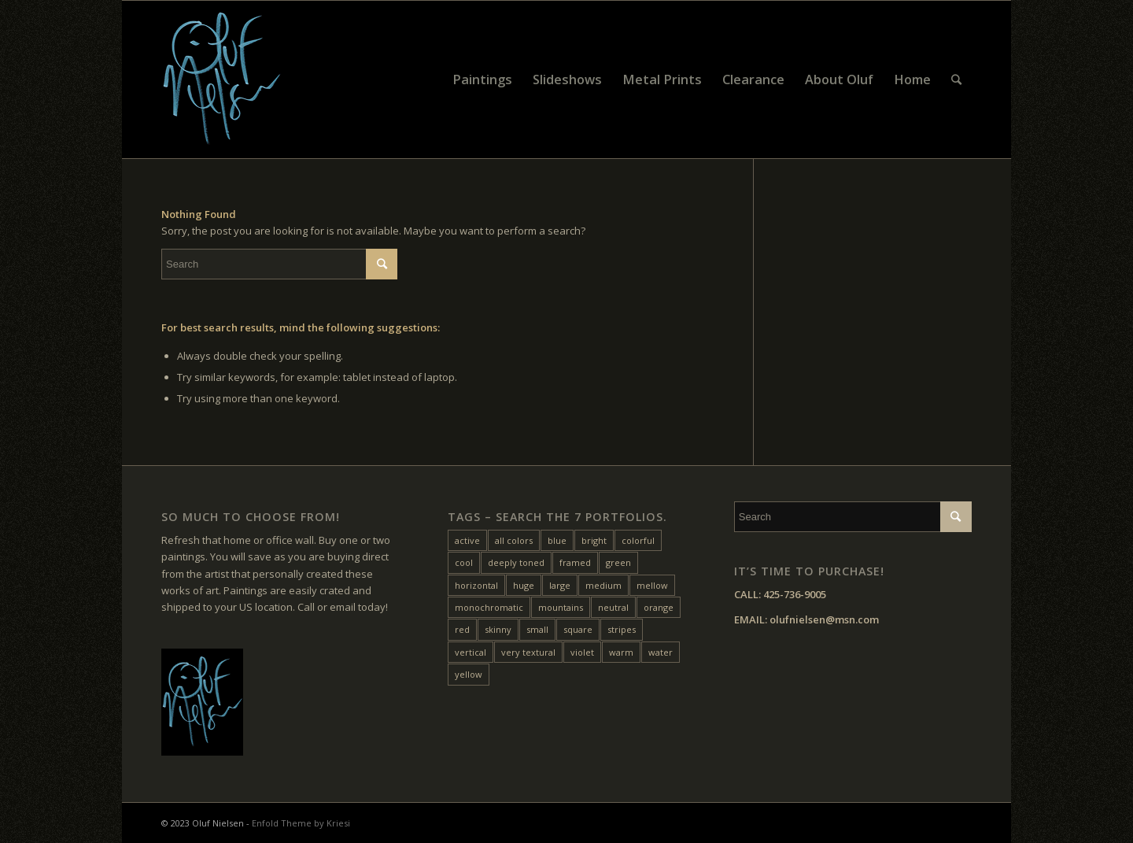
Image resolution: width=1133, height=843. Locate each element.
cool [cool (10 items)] (464, 562)
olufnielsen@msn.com (824, 619)
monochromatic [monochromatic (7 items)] (489, 607)
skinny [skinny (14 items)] (498, 629)
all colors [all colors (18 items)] (514, 540)
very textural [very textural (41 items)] (528, 652)
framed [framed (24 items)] (575, 562)
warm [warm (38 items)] (621, 652)
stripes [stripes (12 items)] (621, 629)
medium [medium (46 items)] (603, 585)
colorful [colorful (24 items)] (638, 540)
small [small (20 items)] (537, 629)
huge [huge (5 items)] (523, 585)
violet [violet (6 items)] (582, 652)
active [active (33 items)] (467, 540)
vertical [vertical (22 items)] (470, 652)
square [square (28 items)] (577, 629)
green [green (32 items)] (618, 562)
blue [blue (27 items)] (557, 540)
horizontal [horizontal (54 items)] (476, 585)
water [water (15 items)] (660, 652)
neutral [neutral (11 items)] (613, 607)
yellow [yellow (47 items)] (468, 674)
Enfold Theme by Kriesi (301, 823)
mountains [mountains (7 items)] (560, 607)
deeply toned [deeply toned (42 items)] (516, 562)
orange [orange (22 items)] (659, 607)
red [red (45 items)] (462, 629)
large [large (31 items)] (559, 585)
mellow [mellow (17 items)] (652, 585)
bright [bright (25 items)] (594, 540)
